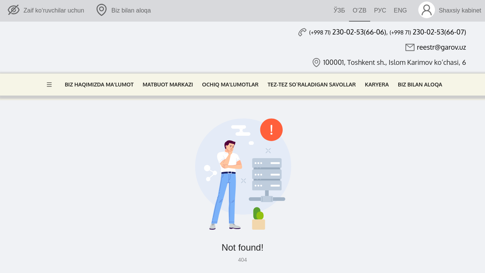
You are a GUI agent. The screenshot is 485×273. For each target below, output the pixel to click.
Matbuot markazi (168, 84)
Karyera (377, 84)
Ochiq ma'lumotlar (230, 84)
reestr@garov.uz (441, 47)
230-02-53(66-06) (347, 32)
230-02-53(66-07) (428, 32)
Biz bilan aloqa (420, 84)
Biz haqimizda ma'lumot (99, 84)
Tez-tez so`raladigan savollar (312, 84)
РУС (380, 10)
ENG (400, 10)
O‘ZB (359, 10)
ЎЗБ (339, 10)
